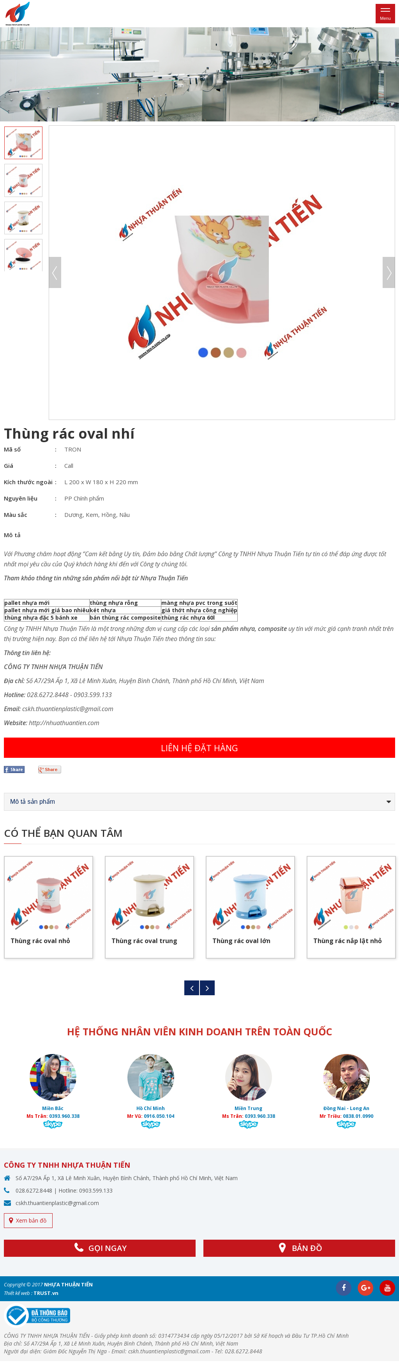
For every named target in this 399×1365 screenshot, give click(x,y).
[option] (199, 74)
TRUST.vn (46, 1292)
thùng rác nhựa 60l (188, 617)
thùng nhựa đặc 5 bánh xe (41, 617)
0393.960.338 (64, 1116)
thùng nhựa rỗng (114, 602)
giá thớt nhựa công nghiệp (199, 610)
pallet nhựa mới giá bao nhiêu (46, 610)
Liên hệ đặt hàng (199, 748)
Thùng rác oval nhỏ (40, 940)
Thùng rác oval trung (144, 940)
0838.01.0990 (358, 1116)
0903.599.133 (96, 1190)
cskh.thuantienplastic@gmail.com (57, 1203)
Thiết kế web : (18, 1292)
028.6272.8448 (34, 1190)
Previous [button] (55, 272)
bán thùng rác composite (125, 617)
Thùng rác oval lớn (241, 940)
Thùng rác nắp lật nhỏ (347, 940)
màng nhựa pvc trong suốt (199, 602)
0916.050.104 (159, 1116)
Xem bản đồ (31, 1220)
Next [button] (389, 272)
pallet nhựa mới (26, 602)
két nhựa (103, 610)
